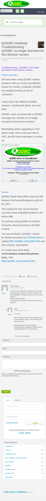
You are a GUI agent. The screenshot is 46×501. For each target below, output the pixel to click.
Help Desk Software (15, 491)
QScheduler (24, 477)
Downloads (24, 446)
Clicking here (34, 237)
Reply (3, 293)
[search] (23, 22)
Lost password (12, 423)
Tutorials (24, 450)
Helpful (22, 276)
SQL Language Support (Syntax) (24, 458)
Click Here (24, 432)
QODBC (24, 466)
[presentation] (17, 383)
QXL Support (24, 462)
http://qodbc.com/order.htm (24, 241)
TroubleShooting (24, 454)
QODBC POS (24, 473)
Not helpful (32, 276)
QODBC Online (24, 470)
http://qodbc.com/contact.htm (18, 260)
